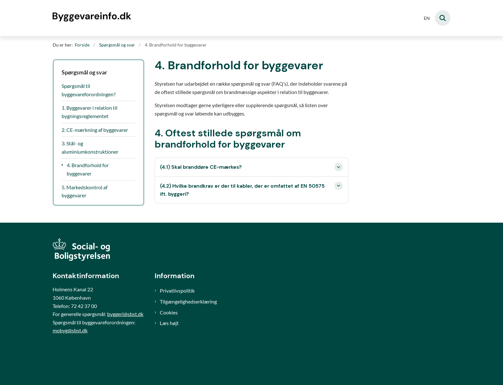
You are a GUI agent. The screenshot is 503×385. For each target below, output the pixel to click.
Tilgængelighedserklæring (188, 301)
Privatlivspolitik (177, 290)
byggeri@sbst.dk (125, 314)
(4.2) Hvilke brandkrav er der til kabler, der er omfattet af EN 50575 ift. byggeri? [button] (242, 190)
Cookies (169, 312)
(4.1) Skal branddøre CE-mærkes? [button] (201, 167)
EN (427, 18)
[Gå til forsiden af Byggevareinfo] (93, 17)
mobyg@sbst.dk (70, 330)
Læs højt (169, 323)
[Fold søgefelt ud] (442, 18)
